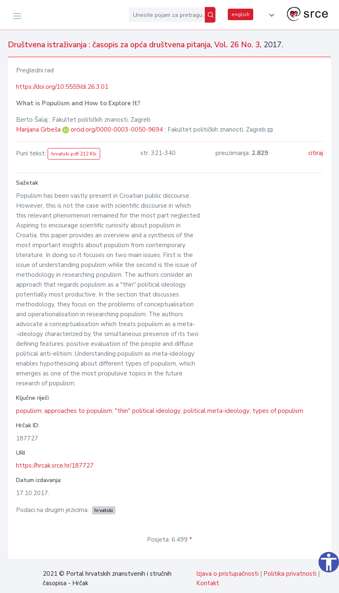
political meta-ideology (216, 411)
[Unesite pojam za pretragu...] (166, 15)
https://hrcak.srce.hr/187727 (55, 465)
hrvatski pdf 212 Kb (73, 154)
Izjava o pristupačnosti (227, 574)
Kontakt (207, 583)
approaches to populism (78, 411)
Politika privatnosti (289, 574)
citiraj (315, 153)
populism (28, 411)
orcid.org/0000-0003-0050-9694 (117, 129)
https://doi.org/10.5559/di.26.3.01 (62, 87)
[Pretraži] (210, 15)
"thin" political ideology (148, 411)
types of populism (277, 411)
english (240, 14)
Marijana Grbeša (39, 129)
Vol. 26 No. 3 (237, 44)
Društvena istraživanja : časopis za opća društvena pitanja (109, 44)
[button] (270, 15)
